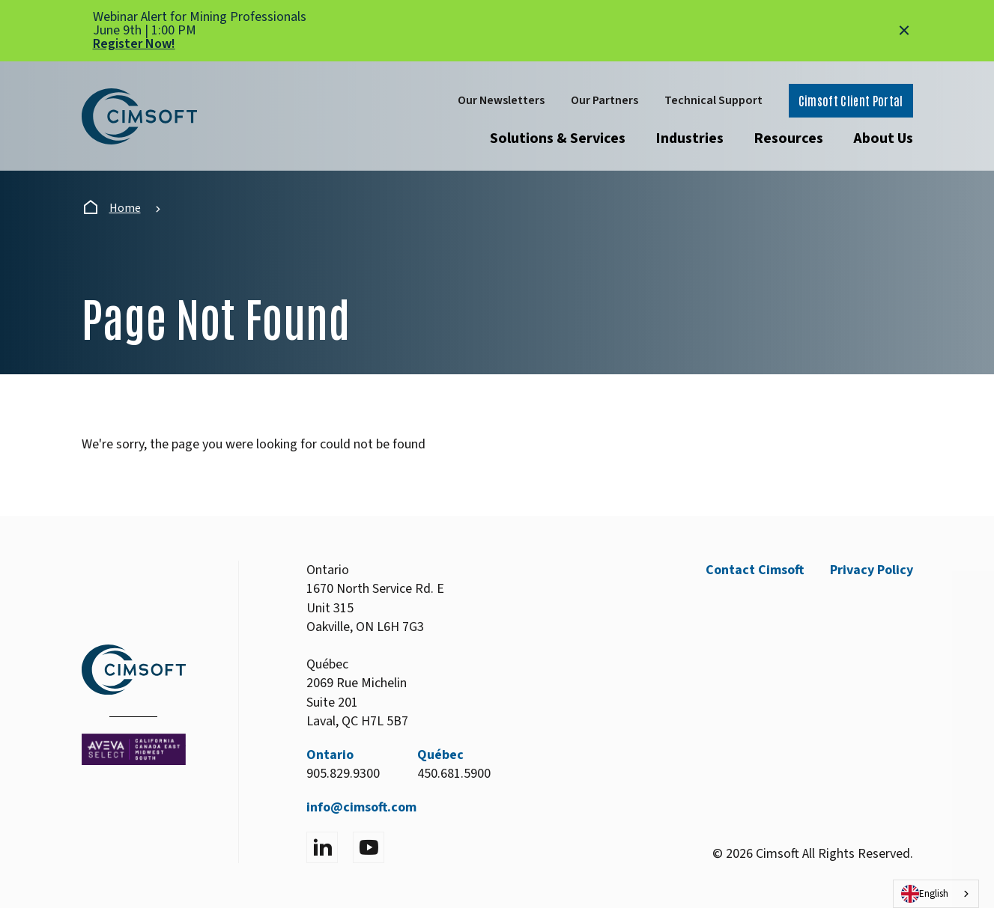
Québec (440, 755)
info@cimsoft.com (361, 807)
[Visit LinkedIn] (322, 847)
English (924, 894)
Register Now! (134, 43)
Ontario (330, 755)
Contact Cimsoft (755, 570)
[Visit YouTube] (368, 847)
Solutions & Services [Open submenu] (557, 138)
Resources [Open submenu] (788, 138)
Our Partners (604, 100)
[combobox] (936, 894)
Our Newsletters (501, 100)
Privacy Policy (871, 570)
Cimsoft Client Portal (850, 100)
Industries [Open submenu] (689, 138)
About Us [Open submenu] (883, 138)
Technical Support (713, 100)
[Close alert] (904, 31)
